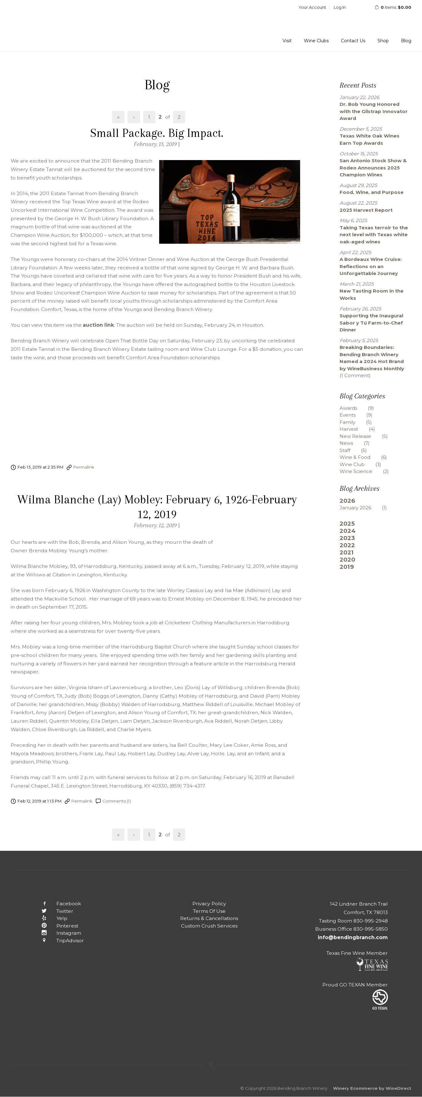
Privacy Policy (209, 904)
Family (360, 422)
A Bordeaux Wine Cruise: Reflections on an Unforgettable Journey (371, 266)
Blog (406, 41)
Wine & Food (368, 457)
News (359, 443)
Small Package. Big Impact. (156, 133)
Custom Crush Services (209, 926)
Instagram (56, 933)
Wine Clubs (316, 41)
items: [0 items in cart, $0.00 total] (389, 7)
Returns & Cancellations (209, 918)
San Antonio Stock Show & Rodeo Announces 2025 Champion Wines (373, 168)
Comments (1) (116, 800)
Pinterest (55, 926)
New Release (368, 436)
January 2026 (368, 508)
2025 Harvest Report (366, 210)
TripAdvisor (58, 941)
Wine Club (365, 464)
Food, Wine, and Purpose (372, 192)
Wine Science (369, 471)
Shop (383, 41)
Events (361, 415)
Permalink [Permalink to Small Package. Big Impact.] (83, 467)
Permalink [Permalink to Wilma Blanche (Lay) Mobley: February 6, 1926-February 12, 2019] (81, 800)
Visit (287, 41)
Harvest (362, 429)
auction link (98, 325)
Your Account (312, 7)
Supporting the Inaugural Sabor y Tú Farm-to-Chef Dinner (371, 323)
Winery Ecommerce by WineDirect (372, 1088)
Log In (340, 7)
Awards (361, 408)
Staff (358, 450)
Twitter (53, 911)
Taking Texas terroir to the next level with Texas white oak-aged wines (374, 235)
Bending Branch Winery (51, 26)
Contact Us (353, 41)
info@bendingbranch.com (353, 937)
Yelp (50, 918)
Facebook (56, 904)
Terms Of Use (209, 911)
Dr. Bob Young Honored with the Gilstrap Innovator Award (374, 111)
